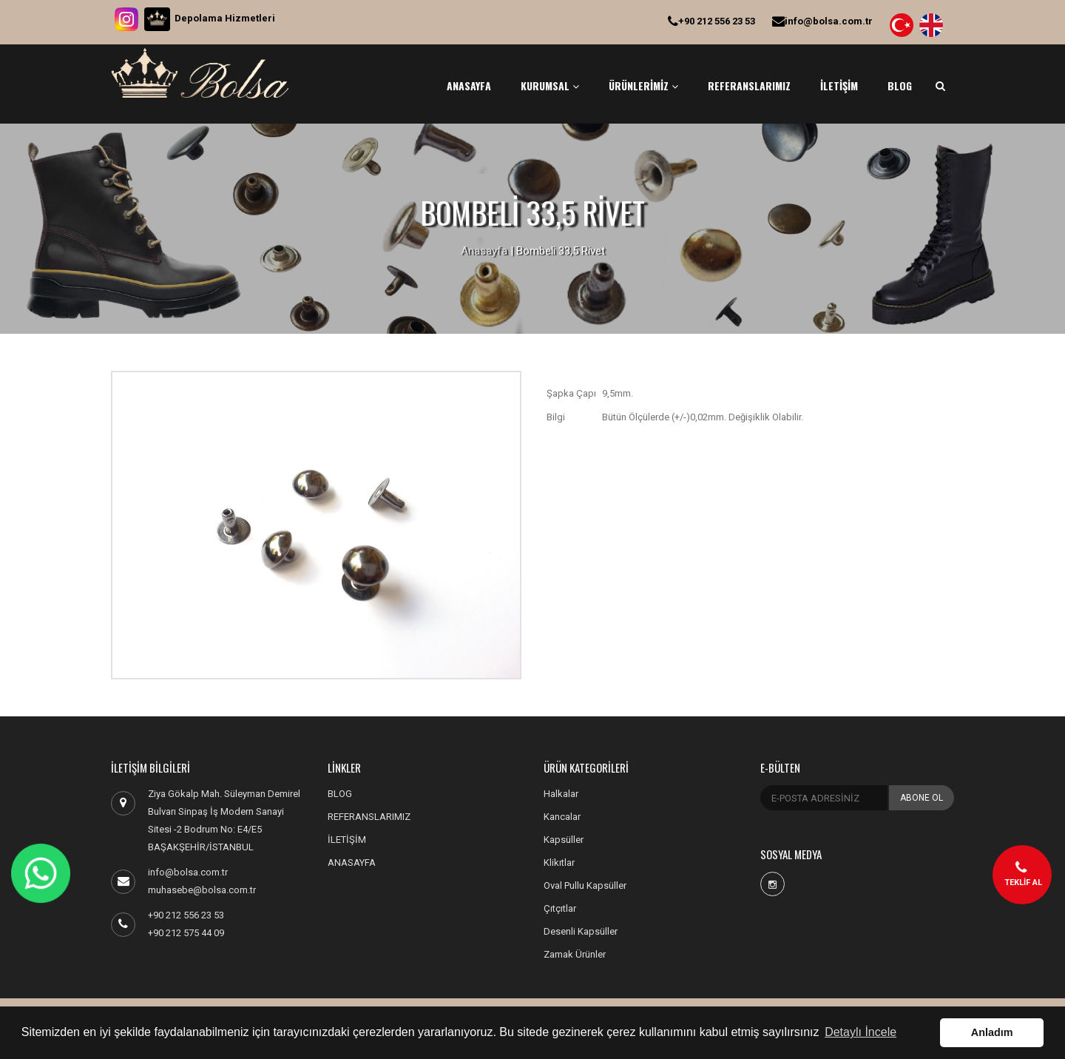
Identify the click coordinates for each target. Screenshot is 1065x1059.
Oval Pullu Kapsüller (585, 885)
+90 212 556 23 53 (711, 21)
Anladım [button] (992, 1032)
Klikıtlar (559, 862)
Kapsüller (564, 839)
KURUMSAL (550, 85)
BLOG (900, 85)
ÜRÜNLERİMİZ (643, 85)
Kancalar (562, 816)
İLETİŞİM (839, 85)
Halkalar (561, 793)
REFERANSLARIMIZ (749, 85)
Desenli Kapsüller (581, 931)
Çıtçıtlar (560, 908)
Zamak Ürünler (575, 954)
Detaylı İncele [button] (860, 1032)
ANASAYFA (469, 85)
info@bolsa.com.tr (822, 21)
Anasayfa (484, 251)
